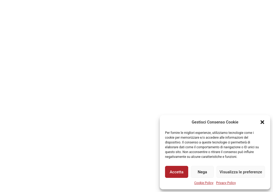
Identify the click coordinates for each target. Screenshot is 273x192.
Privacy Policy (226, 183)
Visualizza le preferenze (240, 172)
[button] (262, 122)
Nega (202, 172)
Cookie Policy (204, 183)
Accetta (176, 172)
